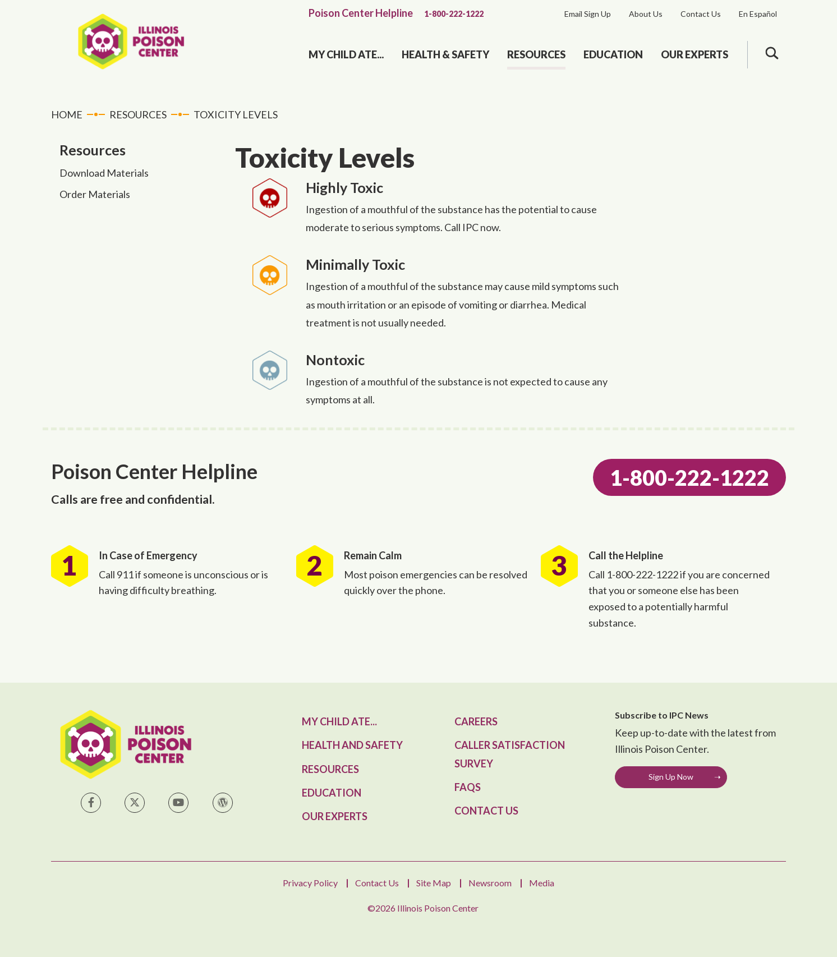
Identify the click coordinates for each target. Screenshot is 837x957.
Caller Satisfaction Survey (509, 754)
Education (613, 54)
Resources (536, 54)
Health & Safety (445, 54)
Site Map (433, 882)
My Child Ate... (346, 54)
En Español (758, 14)
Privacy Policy (310, 882)
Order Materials (94, 194)
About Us (646, 14)
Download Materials (104, 173)
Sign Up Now (671, 776)
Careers (476, 721)
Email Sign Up (587, 14)
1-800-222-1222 (454, 14)
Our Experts (694, 54)
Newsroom (490, 882)
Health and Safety (352, 745)
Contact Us (700, 14)
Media (541, 882)
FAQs (467, 787)
